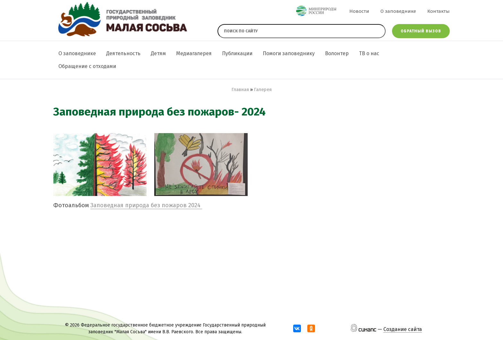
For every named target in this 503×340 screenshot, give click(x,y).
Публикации (237, 53)
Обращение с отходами (87, 66)
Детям (158, 53)
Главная (240, 89)
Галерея (263, 89)
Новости (359, 11)
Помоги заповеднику (289, 53)
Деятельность (123, 53)
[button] (100, 164)
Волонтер (337, 53)
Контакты (438, 11)
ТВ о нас (369, 53)
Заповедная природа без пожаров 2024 (146, 205)
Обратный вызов (421, 31)
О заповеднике (398, 11)
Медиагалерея (194, 53)
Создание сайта (402, 329)
